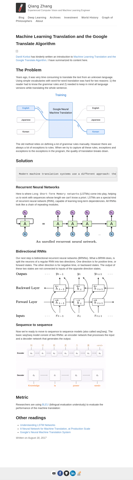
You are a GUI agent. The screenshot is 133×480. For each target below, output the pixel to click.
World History (89, 17)
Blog (21, 17)
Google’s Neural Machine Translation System (45, 432)
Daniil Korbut (23, 56)
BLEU (45, 404)
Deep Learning (37, 17)
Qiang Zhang (40, 6)
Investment (71, 17)
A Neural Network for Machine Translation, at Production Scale (55, 428)
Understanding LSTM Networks (37, 425)
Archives (55, 17)
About (39, 21)
